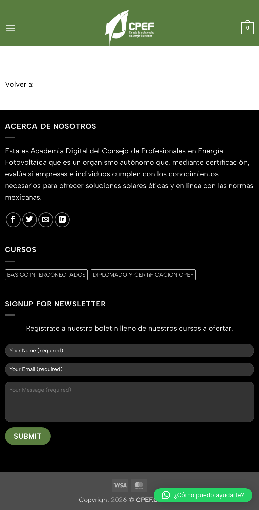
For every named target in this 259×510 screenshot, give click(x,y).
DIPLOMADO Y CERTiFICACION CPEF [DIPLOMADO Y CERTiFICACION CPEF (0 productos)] (143, 274)
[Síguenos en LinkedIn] (62, 219)
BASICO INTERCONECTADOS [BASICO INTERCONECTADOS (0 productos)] (46, 274)
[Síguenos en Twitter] (29, 219)
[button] (10, 28)
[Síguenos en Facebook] (13, 219)
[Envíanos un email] (45, 219)
